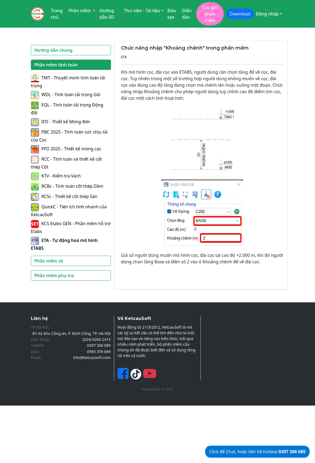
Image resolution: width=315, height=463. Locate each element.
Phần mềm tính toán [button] (56, 65)
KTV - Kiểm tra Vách (56, 176)
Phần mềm (80, 11)
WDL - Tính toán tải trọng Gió (65, 95)
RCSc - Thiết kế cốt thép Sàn (64, 196)
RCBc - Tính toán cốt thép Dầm (67, 186)
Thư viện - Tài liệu (142, 11)
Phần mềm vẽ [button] (48, 261)
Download (240, 14)
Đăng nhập (267, 14)
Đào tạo (172, 14)
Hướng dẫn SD (107, 14)
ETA (124, 56)
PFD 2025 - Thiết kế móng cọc (66, 149)
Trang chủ (57, 14)
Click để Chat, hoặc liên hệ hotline (257, 452)
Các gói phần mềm (209, 13)
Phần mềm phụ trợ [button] (54, 276)
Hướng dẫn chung (53, 50)
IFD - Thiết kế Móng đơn (60, 122)
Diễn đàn (187, 14)
